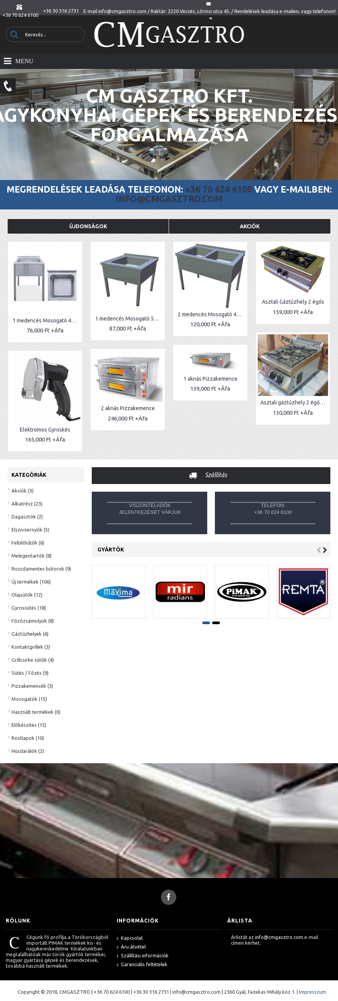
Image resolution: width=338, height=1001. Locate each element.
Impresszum (312, 991)
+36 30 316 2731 (151, 991)
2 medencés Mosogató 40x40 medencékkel (194, 314)
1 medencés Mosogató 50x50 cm (120, 319)
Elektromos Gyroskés (45, 421)
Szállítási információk (143, 956)
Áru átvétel (131, 947)
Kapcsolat (130, 938)
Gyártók (111, 549)
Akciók (250, 226)
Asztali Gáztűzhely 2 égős (267, 302)
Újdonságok (88, 226)
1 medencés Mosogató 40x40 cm (46, 320)
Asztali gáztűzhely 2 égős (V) (268, 396)
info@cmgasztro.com (169, 199)
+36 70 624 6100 (218, 189)
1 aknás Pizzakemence (193, 371)
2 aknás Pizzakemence (119, 400)
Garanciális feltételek (142, 965)
